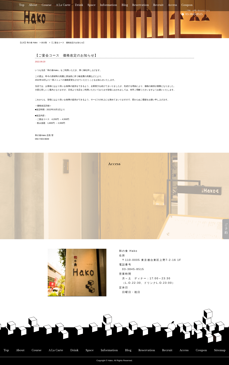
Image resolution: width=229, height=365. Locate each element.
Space (90, 350)
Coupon (201, 350)
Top (6, 350)
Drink (74, 350)
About (20, 350)
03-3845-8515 (133, 269)
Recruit (167, 350)
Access (184, 350)
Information (109, 350)
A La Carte (56, 350)
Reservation (147, 350)
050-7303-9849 (42, 139)
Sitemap (220, 350)
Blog (128, 350)
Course (37, 350)
